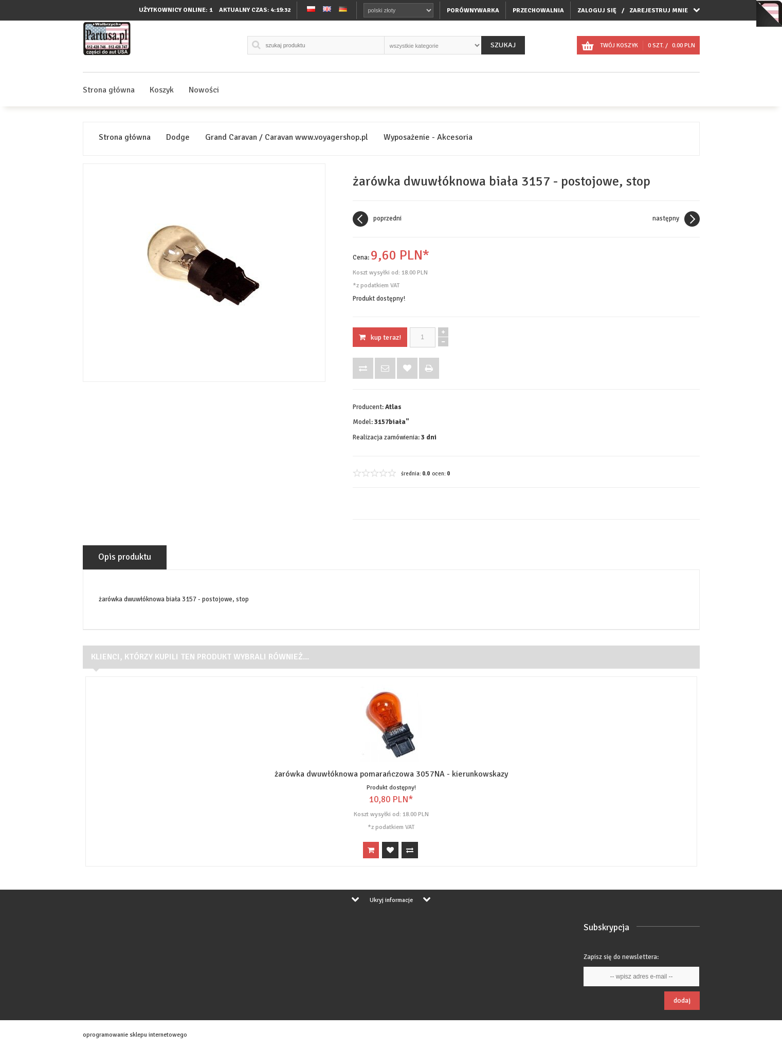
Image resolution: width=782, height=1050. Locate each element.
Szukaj (503, 45)
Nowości (204, 90)
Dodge (178, 137)
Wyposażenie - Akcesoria (428, 137)
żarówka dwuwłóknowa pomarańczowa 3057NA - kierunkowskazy (391, 774)
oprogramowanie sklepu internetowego (135, 1035)
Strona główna (109, 90)
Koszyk (162, 90)
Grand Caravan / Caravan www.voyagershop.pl (286, 137)
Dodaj (682, 1000)
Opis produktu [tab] (124, 556)
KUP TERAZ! (380, 337)
